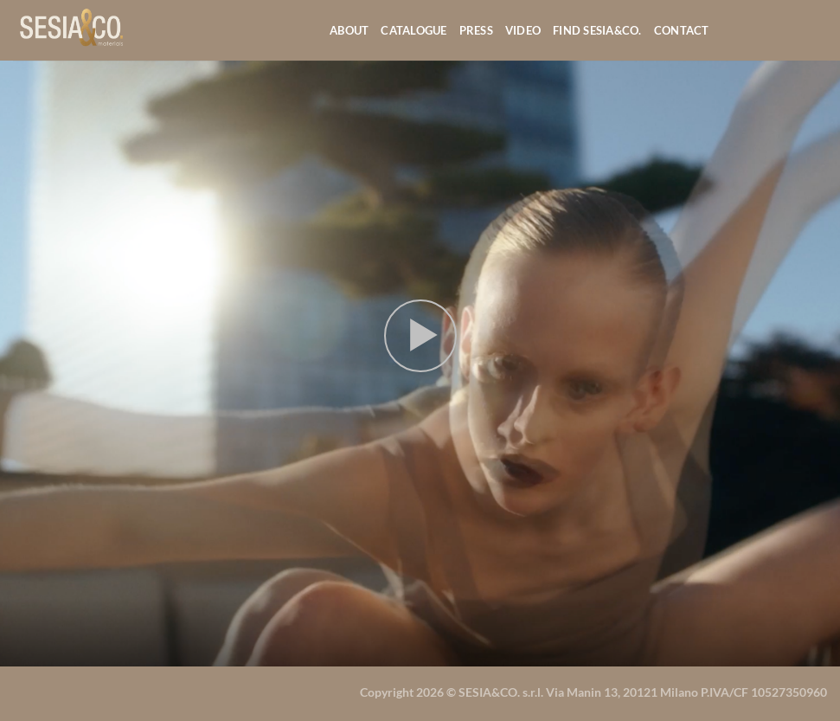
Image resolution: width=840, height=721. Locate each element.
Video (523, 30)
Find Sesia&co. (597, 30)
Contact (681, 30)
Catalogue (413, 30)
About (349, 30)
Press (476, 30)
